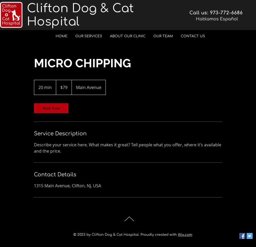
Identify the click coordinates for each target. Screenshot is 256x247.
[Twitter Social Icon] (250, 236)
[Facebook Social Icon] (242, 236)
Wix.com (185, 235)
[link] (51, 108)
